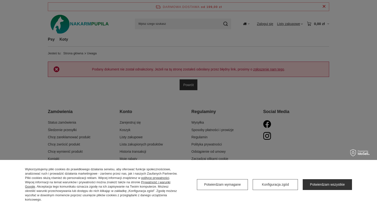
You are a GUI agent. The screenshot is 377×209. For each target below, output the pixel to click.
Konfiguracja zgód (275, 184)
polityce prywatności (155, 178)
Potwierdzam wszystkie (327, 184)
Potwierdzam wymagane (222, 184)
